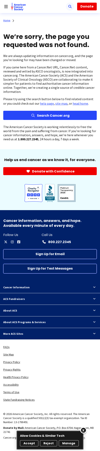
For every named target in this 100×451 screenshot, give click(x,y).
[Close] (83, 430)
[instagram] (12, 241)
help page (47, 103)
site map (61, 103)
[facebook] (18, 241)
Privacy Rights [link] (12, 369)
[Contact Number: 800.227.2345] (56, 241)
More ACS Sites (50, 333)
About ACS (50, 310)
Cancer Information (50, 287)
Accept (29, 443)
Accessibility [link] (11, 384)
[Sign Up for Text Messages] (50, 268)
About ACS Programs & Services (50, 322)
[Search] (70, 6)
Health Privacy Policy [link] (16, 377)
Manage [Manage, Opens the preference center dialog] (68, 443)
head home (80, 103)
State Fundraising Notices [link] (19, 400)
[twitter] (5, 241)
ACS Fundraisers (50, 298)
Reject (48, 443)
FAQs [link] (6, 347)
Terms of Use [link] (11, 392)
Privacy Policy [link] (11, 362)
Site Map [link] (8, 354)
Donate (86, 6)
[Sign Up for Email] (50, 254)
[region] (50, 440)
